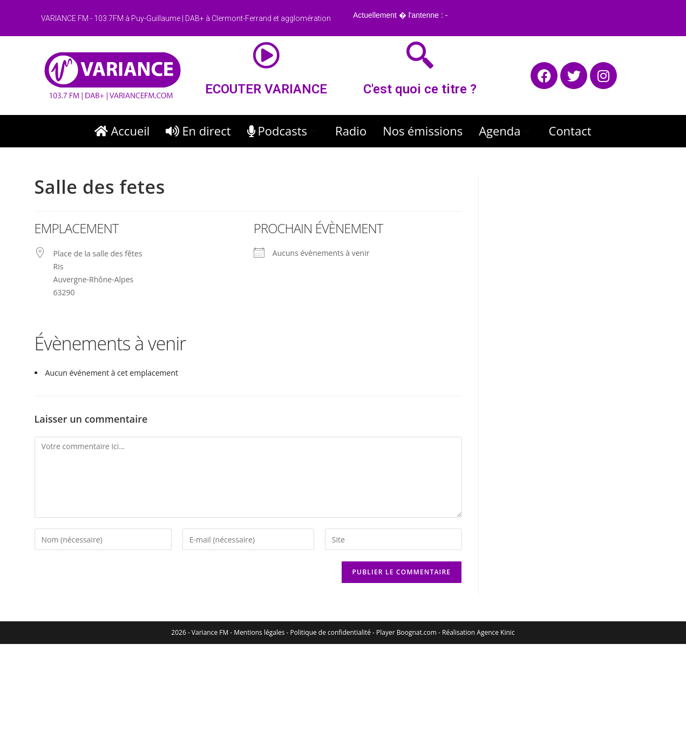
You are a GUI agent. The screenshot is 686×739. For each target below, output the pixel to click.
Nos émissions (423, 131)
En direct (198, 131)
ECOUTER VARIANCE (266, 89)
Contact (570, 131)
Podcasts (283, 131)
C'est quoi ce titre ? (420, 89)
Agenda (505, 131)
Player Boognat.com (406, 632)
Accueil (122, 131)
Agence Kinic (495, 632)
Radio (350, 131)
